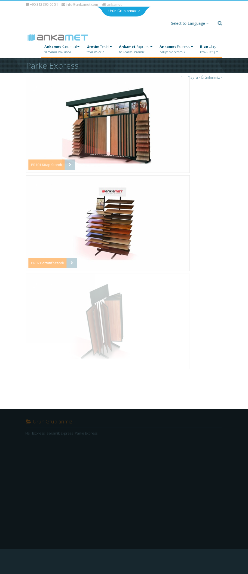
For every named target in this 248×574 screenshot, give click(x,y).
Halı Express (35, 434)
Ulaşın (209, 49)
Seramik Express (60, 434)
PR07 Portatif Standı (46, 262)
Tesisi (99, 49)
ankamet (112, 4)
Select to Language (188, 23)
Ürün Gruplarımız (124, 9)
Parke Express (86, 434)
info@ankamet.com (80, 4)
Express (135, 49)
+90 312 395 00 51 (42, 4)
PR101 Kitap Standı (45, 164)
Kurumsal (61, 49)
